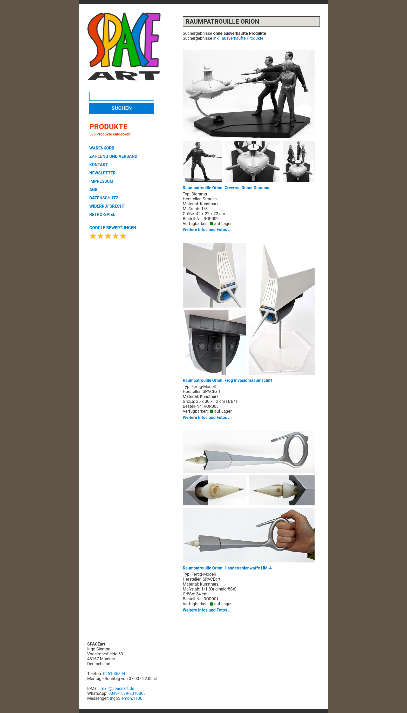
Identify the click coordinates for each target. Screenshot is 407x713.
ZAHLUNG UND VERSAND (113, 156)
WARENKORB (101, 148)
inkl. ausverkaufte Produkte (238, 38)
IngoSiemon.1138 (126, 698)
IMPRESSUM (101, 181)
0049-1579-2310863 (127, 693)
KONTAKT (98, 164)
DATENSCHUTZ (103, 197)
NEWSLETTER (102, 173)
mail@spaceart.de (117, 688)
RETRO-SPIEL (102, 214)
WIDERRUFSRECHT (107, 206)
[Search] (121, 96)
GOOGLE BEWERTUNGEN (112, 227)
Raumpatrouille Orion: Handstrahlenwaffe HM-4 (249, 501)
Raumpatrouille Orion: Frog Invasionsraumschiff (249, 313)
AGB (93, 189)
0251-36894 (114, 673)
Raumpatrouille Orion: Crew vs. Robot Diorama (249, 120)
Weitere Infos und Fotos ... (207, 229)
